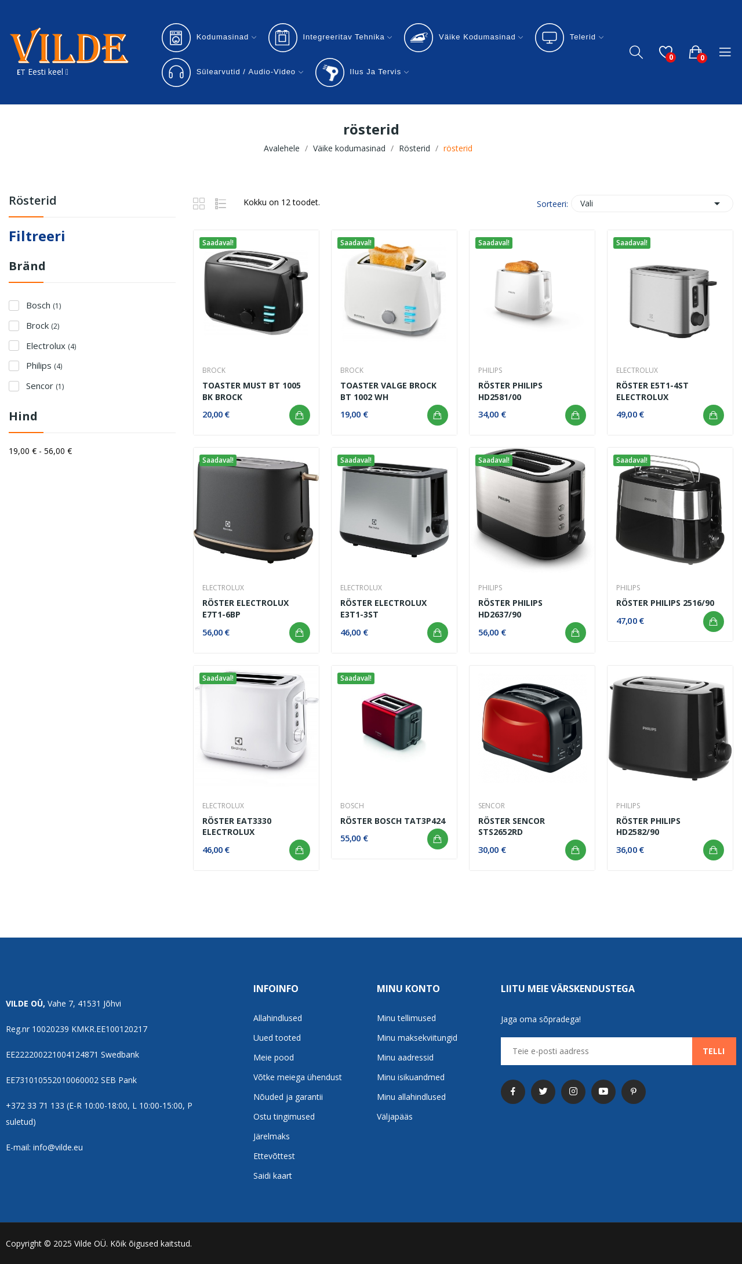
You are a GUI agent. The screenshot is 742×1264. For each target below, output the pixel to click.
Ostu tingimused (284, 1116)
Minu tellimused (406, 1017)
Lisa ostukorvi (299, 415)
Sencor (45, 385)
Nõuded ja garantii (288, 1096)
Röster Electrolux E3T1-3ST (383, 608)
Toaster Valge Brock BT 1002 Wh (388, 391)
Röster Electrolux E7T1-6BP (245, 608)
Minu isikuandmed (411, 1077)
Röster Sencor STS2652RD (511, 826)
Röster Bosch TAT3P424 (392, 820)
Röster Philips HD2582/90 (648, 826)
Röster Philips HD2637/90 (510, 608)
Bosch (43, 305)
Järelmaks (271, 1136)
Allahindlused (277, 1017)
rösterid (33, 201)
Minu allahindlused (411, 1096)
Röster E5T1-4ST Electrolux (652, 391)
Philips (44, 365)
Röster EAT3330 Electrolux (236, 826)
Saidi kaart (272, 1175)
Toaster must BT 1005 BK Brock (251, 391)
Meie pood (273, 1057)
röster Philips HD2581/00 (510, 391)
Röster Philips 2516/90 (665, 602)
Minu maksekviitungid (417, 1037)
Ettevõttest (274, 1155)
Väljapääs (395, 1116)
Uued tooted (277, 1037)
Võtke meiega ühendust (297, 1077)
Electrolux (51, 345)
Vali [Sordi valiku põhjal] (652, 203)
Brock (42, 325)
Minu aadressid (405, 1057)
